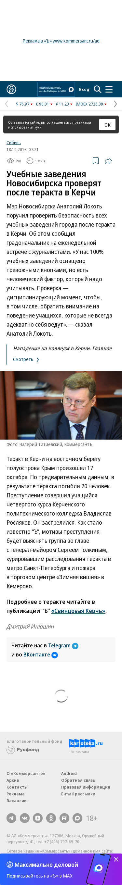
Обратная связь (78, 780)
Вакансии (17, 801)
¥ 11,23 (62, 104)
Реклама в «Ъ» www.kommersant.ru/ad (61, 41)
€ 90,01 (42, 104)
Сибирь (14, 142)
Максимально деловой (46, 864)
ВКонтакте (40, 654)
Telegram (63, 645)
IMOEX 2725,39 (89, 104)
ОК (107, 124)
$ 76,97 (22, 104)
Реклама (16, 794)
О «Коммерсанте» (26, 773)
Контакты (17, 787)
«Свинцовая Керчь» (78, 611)
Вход (84, 89)
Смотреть (26, 359)
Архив (13, 780)
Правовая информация (85, 787)
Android (69, 773)
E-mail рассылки (78, 794)
